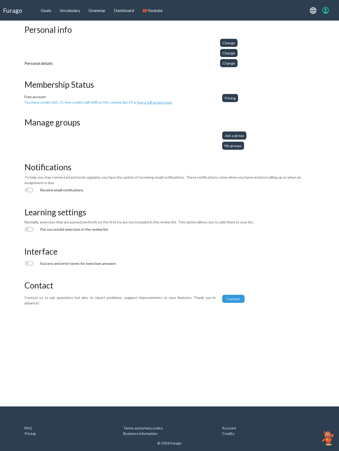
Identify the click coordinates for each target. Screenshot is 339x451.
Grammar (97, 10)
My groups (233, 145)
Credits (228, 433)
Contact (233, 299)
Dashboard (124, 10)
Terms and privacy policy (143, 428)
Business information (140, 433)
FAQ (28, 428)
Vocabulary (70, 10)
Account (229, 428)
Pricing (230, 98)
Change (228, 43)
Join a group (234, 135)
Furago (12, 10)
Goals (46, 10)
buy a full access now (155, 102)
